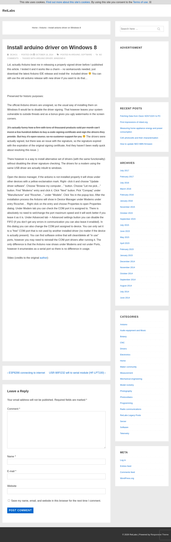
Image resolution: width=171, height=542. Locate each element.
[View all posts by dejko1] (12, 55)
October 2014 (126, 273)
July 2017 (124, 170)
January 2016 (126, 201)
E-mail (10, 471)
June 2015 (125, 231)
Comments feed (127, 472)
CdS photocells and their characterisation (139, 138)
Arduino (75, 55)
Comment (13, 408)
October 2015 (126, 213)
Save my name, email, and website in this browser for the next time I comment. (56, 500)
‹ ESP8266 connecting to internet (26, 372)
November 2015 (127, 207)
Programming (126, 403)
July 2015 (124, 225)
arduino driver (44, 58)
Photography (126, 391)
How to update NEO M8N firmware (136, 144)
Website (12, 486)
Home (123, 361)
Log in (123, 460)
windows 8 (59, 58)
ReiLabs (8, 10)
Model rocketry (127, 385)
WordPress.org (127, 478)
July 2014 (124, 291)
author (43, 257)
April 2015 (125, 243)
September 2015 (127, 219)
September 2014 (127, 279)
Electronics (125, 354)
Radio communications (130, 409)
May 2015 (124, 237)
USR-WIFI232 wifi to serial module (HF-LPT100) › (77, 372)
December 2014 (127, 261)
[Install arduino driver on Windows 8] (44, 55)
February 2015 (127, 249)
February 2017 (127, 176)
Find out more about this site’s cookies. (68, 2)
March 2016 (125, 189)
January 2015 (126, 255)
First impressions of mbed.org (134, 122)
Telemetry (124, 433)
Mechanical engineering (131, 379)
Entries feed (125, 466)
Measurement (126, 373)
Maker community (128, 367)
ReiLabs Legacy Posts (130, 415)
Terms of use (140, 2)
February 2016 (127, 195)
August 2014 (126, 285)
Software (86, 55)
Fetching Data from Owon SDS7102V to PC (140, 116)
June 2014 (125, 297)
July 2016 (124, 183)
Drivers (123, 348)
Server (123, 421)
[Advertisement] (142, 72)
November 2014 (127, 267)
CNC (122, 342)
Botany (123, 336)
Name (10, 456)
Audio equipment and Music (133, 330)
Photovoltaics (126, 397)
